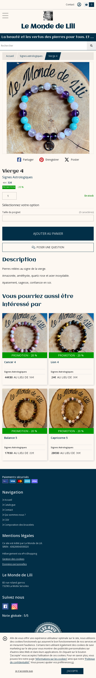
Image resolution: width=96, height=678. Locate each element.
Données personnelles (14, 564)
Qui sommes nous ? (14, 514)
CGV (5, 519)
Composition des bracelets (18, 524)
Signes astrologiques (31, 56)
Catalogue (8, 504)
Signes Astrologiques (17, 177)
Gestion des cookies (13, 559)
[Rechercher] (91, 45)
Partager (25, 159)
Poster (72, 159)
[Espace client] (79, 4)
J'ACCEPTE (72, 671)
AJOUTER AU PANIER (48, 234)
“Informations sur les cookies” (51, 659)
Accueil (10, 56)
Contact (70, 4)
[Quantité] (9, 196)
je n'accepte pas (24, 671)
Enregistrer (49, 159)
